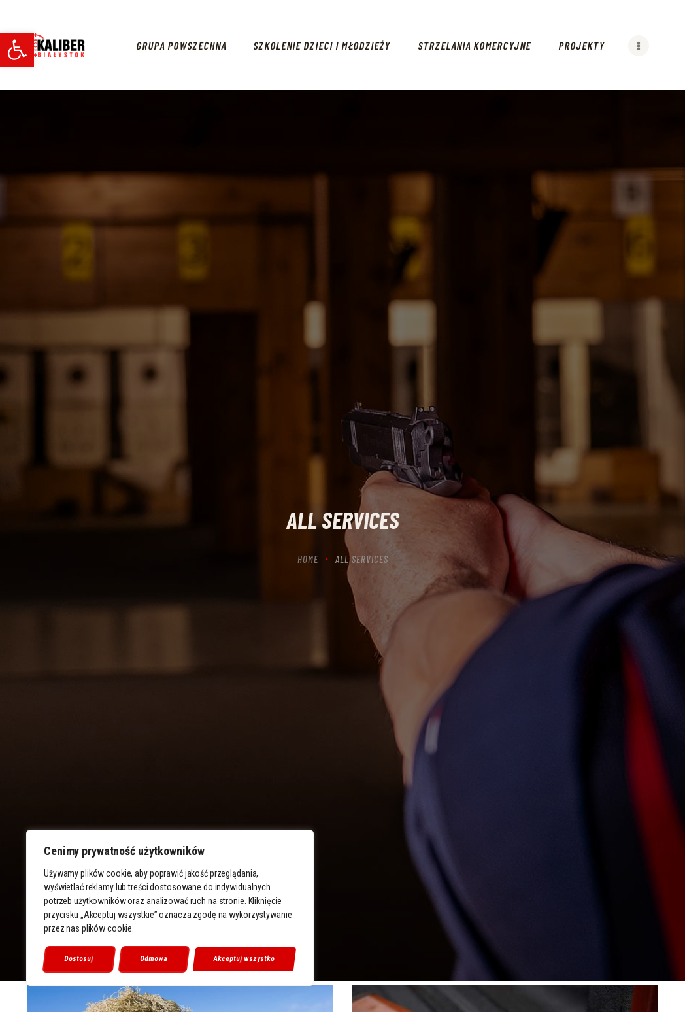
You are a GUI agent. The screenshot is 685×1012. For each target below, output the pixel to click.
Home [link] (307, 559)
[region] (170, 908)
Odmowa (154, 958)
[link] (17, 50)
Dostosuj (79, 958)
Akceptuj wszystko (244, 958)
